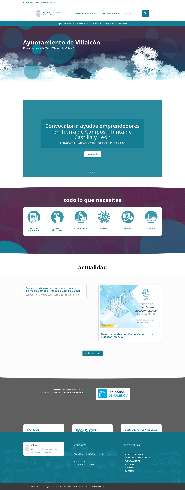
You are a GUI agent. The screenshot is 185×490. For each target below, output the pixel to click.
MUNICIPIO (130, 464)
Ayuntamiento (64, 24)
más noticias (92, 353)
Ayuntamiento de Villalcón (51, 13)
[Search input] (132, 13)
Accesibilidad (98, 486)
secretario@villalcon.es (46, 2)
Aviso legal (45, 486)
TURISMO (129, 467)
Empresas (109, 24)
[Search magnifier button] (145, 13)
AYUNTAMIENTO (132, 461)
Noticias (123, 24)
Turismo (95, 24)
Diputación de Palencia (73, 392)
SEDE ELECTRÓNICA (134, 454)
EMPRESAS (129, 471)
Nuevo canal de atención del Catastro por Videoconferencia (127, 344)
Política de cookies (81, 486)
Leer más (92, 166)
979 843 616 (29, 2)
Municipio (81, 24)
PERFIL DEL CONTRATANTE (137, 457)
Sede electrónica (110, 13)
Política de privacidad (61, 486)
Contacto (34, 486)
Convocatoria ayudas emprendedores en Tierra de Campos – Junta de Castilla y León (92, 143)
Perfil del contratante (87, 13)
